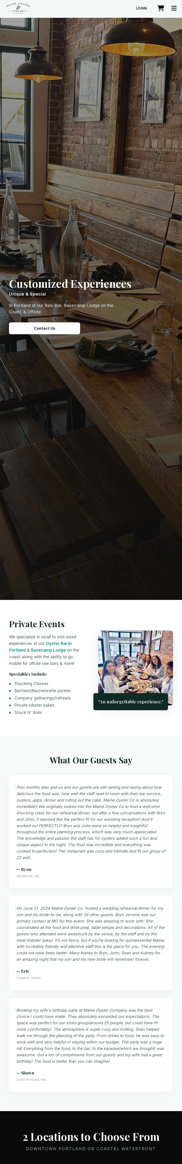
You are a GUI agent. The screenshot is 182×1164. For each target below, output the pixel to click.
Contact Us (44, 328)
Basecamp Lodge (48, 650)
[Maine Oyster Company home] (18, 8)
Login (141, 8)
